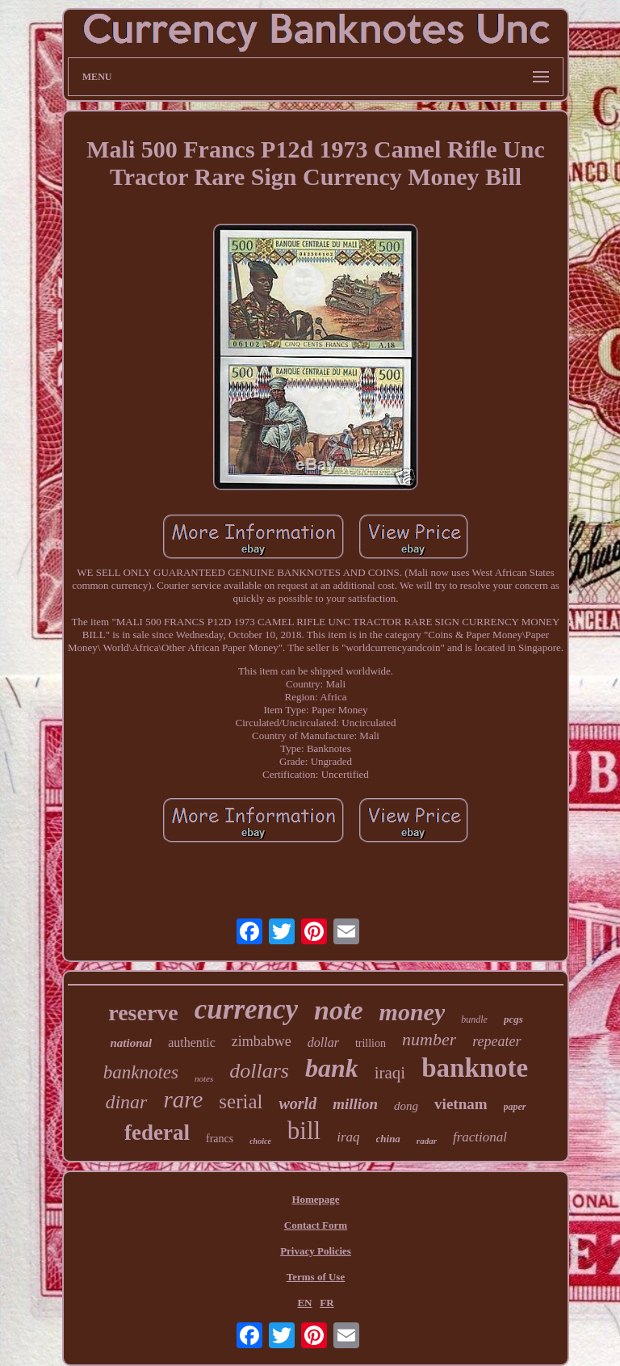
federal (157, 1132)
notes (204, 1078)
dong (406, 1105)
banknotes (140, 1072)
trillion (370, 1043)
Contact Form (315, 1225)
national (131, 1042)
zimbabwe (261, 1041)
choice (260, 1141)
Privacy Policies (315, 1251)
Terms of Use (316, 1277)
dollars (259, 1070)
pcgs (513, 1019)
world (297, 1103)
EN (304, 1303)
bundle (474, 1019)
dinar (126, 1101)
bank (331, 1067)
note (338, 1010)
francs (219, 1139)
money (412, 1011)
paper (515, 1106)
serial (240, 1101)
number (429, 1039)
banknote (474, 1067)
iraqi (390, 1072)
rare (183, 1099)
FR (326, 1303)
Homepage (315, 1199)
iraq (348, 1137)
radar (427, 1140)
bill (303, 1130)
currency (246, 1009)
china (388, 1139)
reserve (143, 1012)
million (355, 1103)
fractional (480, 1137)
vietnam (460, 1103)
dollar (323, 1042)
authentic (192, 1042)
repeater (496, 1041)
